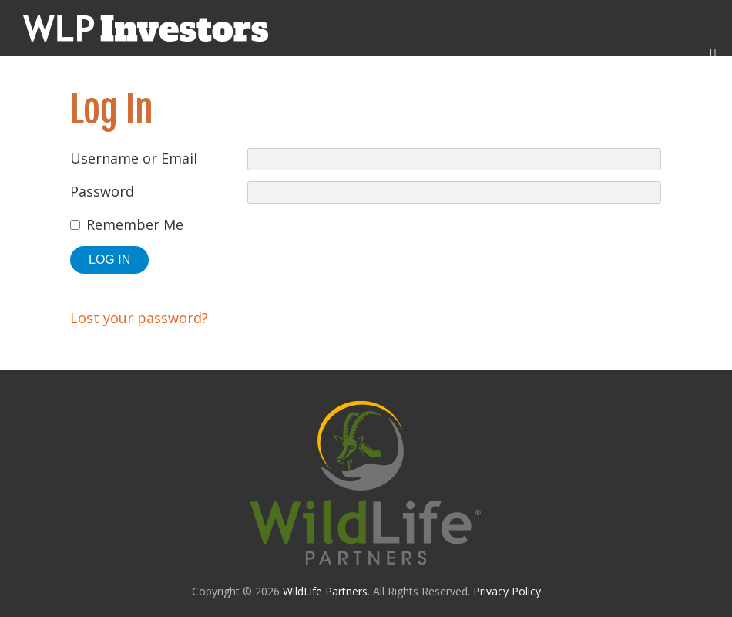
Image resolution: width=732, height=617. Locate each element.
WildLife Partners (325, 591)
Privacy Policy (507, 591)
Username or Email (133, 158)
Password (102, 191)
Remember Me (134, 224)
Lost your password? (139, 317)
